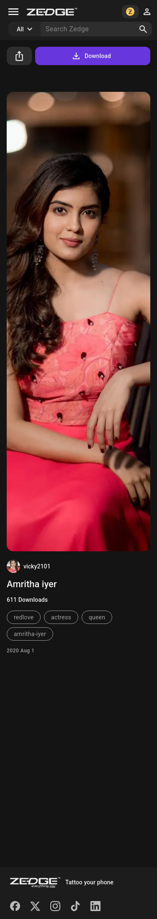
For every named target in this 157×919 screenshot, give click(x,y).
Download (91, 56)
